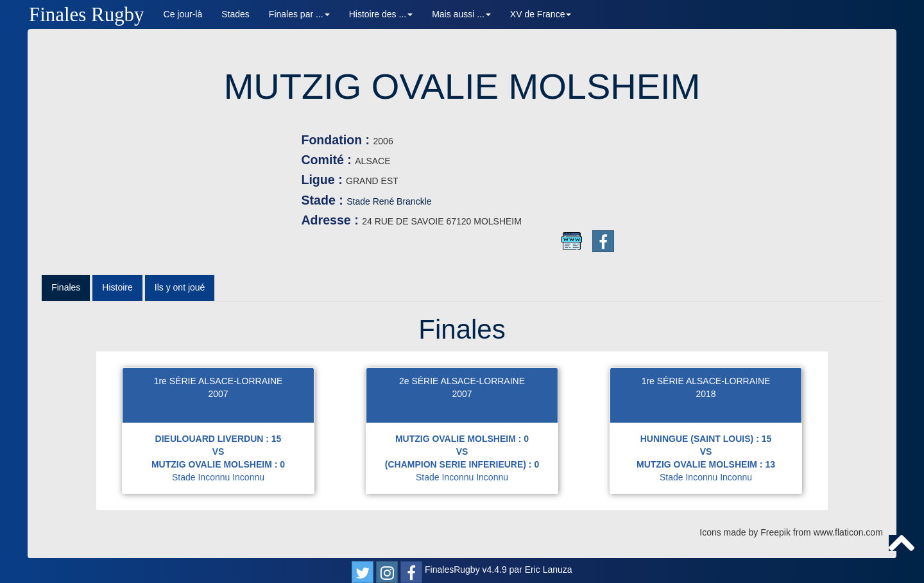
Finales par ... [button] (299, 14)
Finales (65, 287)
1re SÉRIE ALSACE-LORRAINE (218, 381)
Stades (235, 14)
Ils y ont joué (180, 287)
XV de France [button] (541, 14)
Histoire (117, 287)
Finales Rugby (86, 14)
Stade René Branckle (388, 201)
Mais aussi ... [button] (461, 14)
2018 (705, 394)
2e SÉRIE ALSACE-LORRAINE (462, 381)
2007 (218, 394)
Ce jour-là (183, 14)
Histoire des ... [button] (381, 14)
